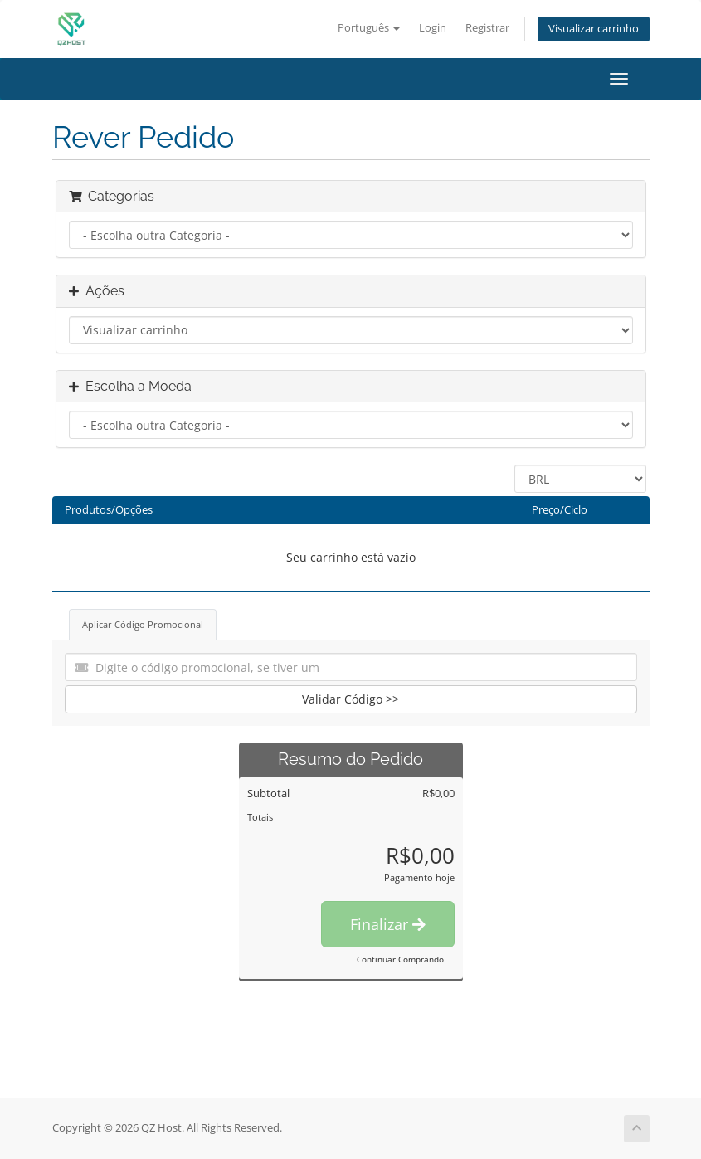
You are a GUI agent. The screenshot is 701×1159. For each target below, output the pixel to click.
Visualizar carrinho (593, 29)
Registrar (487, 28)
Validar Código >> (350, 699)
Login (432, 28)
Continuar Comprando (400, 959)
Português (369, 28)
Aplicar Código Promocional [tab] (142, 624)
